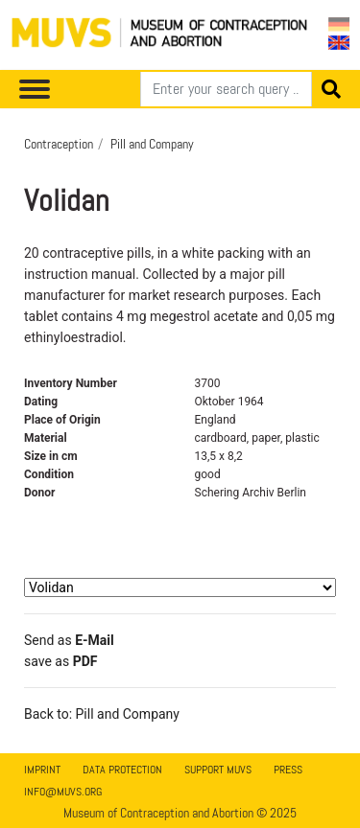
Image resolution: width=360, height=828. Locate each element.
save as (60, 661)
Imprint (42, 769)
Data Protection (122, 769)
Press (288, 769)
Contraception (58, 143)
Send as (69, 640)
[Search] (226, 89)
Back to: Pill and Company (102, 714)
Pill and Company (152, 143)
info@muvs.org (63, 791)
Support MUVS (218, 769)
